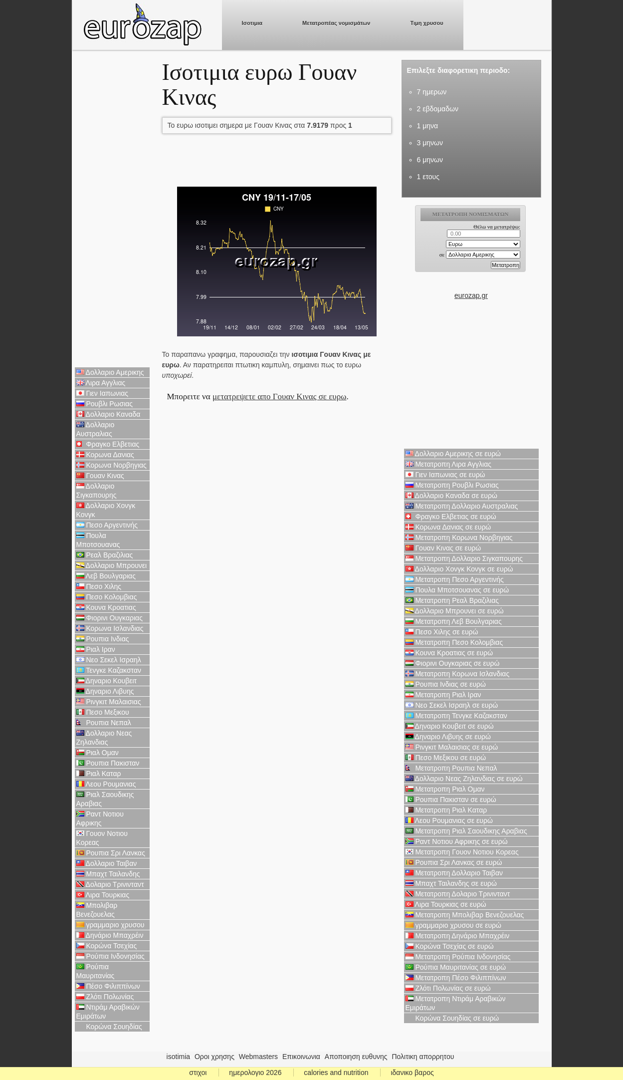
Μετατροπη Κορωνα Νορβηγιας (459, 537)
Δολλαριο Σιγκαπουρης (96, 490)
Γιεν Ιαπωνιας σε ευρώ (445, 475)
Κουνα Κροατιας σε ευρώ (449, 653)
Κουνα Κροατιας (106, 607)
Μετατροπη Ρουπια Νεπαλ (451, 768)
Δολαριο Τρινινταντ (110, 884)
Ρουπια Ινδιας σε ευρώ (446, 684)
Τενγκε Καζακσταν (109, 670)
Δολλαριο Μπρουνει (111, 565)
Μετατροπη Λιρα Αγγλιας (449, 464)
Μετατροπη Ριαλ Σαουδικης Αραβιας (466, 831)
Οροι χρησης (214, 1057)
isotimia (178, 1057)
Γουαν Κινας (100, 476)
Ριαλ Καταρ (98, 774)
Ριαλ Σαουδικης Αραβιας (105, 799)
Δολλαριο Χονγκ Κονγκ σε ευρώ (459, 569)
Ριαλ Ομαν (97, 753)
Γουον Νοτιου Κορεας (102, 837)
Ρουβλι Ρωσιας (104, 404)
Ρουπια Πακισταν (108, 763)
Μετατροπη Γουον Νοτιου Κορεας (462, 852)
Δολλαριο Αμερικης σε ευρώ (453, 454)
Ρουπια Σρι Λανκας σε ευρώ (454, 862)
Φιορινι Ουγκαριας (109, 618)
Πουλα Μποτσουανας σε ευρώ (457, 590)
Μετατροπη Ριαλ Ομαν (445, 789)
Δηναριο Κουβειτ (106, 681)
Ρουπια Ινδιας (102, 639)
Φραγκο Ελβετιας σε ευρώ (451, 517)
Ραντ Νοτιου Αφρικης (100, 818)
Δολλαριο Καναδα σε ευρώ (451, 496)
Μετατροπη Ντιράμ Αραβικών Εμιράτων (456, 1003)
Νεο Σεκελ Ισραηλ (108, 660)
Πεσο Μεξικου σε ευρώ (446, 758)
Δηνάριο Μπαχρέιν (110, 935)
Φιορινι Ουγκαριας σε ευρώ (453, 663)
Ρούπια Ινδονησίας (110, 956)
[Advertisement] (112, 209)
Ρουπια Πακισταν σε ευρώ (451, 800)
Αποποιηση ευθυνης (356, 1057)
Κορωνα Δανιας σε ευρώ (448, 527)
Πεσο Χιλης (99, 586)
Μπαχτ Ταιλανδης (108, 874)
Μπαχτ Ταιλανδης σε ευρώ (451, 883)
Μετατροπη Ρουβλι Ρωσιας (452, 485)
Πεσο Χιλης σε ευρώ (442, 632)
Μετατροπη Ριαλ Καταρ (446, 810)
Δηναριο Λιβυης (105, 691)
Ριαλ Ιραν (95, 649)
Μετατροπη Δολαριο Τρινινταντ (458, 894)
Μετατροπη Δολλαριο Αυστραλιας (462, 506)
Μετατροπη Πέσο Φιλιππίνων (456, 978)
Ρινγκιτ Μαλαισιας (108, 702)
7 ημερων (432, 92)
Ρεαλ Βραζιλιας (104, 555)
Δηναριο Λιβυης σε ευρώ (448, 737)
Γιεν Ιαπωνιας (102, 393)
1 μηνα (427, 126)
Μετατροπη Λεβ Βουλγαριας (454, 621)
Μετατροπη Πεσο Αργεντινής (455, 579)
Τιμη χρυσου (426, 23)
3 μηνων (430, 143)
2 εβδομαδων (437, 109)
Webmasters (258, 1057)
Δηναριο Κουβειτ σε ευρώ (450, 726)
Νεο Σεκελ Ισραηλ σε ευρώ (452, 705)
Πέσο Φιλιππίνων (108, 986)
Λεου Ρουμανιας (106, 784)
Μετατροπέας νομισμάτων (336, 23)
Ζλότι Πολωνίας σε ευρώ (448, 988)
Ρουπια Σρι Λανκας (110, 853)
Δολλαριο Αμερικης (110, 372)
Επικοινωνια (301, 1057)
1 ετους (428, 177)
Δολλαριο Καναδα (108, 414)
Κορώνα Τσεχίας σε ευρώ (450, 946)
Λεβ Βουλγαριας (106, 576)
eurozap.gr (471, 295)
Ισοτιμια (252, 23)
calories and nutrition (336, 1073)
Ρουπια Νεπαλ (103, 723)
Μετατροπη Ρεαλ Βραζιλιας (452, 600)
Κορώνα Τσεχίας (106, 946)
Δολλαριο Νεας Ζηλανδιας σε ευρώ (464, 779)
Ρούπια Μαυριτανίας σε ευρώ (456, 967)
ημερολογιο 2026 (255, 1073)
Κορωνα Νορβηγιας (111, 465)
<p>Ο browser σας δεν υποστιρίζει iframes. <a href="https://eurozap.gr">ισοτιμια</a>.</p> (471, 247)
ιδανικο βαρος (412, 1073)
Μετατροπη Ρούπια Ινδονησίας (458, 957)
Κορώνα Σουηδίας (109, 1027)
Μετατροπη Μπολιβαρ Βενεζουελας (465, 915)
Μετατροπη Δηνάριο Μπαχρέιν (458, 936)
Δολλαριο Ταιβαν (106, 863)
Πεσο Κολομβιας (106, 597)
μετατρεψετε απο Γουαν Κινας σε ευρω (279, 396)
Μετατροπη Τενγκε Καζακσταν (456, 716)
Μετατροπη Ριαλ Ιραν (443, 695)
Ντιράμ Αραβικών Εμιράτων (108, 1011)
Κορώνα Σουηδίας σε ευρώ (452, 1018)
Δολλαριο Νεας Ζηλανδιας (104, 737)
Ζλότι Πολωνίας (105, 997)
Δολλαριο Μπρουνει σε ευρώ (455, 611)
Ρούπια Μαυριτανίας (95, 971)
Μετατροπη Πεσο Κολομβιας (454, 642)
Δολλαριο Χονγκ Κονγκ (106, 510)
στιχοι (198, 1073)
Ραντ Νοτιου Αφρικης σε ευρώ (457, 841)
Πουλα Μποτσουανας (98, 540)
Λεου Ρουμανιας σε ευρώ (449, 820)
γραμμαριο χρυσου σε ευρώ (453, 925)
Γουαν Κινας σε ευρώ (443, 548)
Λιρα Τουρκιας (103, 895)
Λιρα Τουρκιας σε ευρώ (446, 904)
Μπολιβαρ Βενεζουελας (97, 909)
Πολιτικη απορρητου (423, 1057)
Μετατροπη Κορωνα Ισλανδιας (458, 674)
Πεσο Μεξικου (102, 712)
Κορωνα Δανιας (105, 455)
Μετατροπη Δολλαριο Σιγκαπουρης (464, 558)
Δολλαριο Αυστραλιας (95, 429)
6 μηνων (430, 160)
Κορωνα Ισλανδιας (110, 628)
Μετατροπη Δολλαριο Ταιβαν (454, 873)
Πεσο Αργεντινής (107, 525)
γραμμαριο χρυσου (110, 925)
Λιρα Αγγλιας (101, 383)
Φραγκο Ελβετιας (108, 444)
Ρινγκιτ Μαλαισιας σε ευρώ (452, 747)
